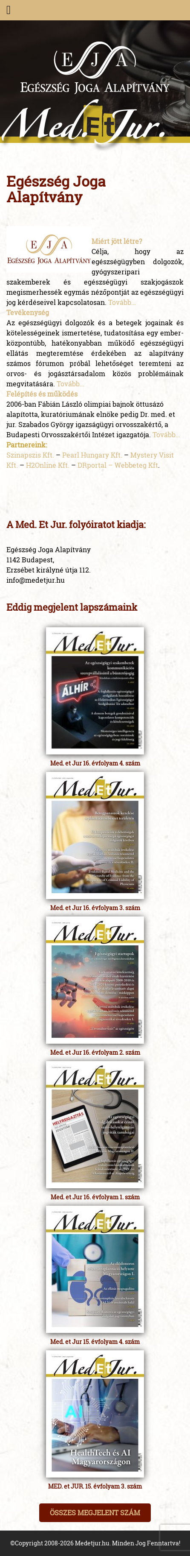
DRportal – (96, 465)
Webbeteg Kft (136, 465)
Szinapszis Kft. (30, 454)
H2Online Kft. (47, 465)
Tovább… (122, 302)
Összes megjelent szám (95, 1512)
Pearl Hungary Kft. (92, 454)
